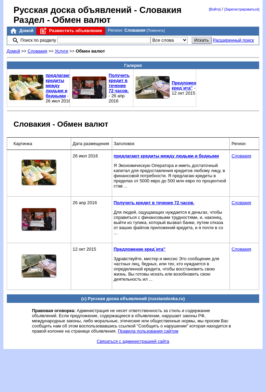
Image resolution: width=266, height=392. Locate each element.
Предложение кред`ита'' (186, 85)
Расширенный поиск (233, 40)
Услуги (61, 51)
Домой (22, 31)
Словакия (37, 51)
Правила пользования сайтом (148, 331)
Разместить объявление (70, 31)
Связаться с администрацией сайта (133, 341)
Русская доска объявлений (73, 10)
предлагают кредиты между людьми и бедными (58, 85)
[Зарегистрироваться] (241, 9)
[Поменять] (156, 30)
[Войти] (215, 9)
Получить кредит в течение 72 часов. (119, 83)
